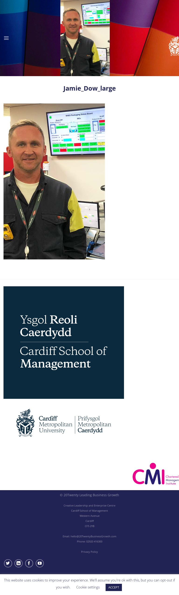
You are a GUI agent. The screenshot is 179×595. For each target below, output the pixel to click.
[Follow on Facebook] (29, 563)
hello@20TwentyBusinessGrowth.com (93, 536)
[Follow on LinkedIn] (18, 563)
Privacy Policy (89, 551)
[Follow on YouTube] (40, 563)
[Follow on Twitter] (8, 563)
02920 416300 (94, 541)
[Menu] (6, 38)
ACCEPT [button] (113, 587)
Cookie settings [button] (88, 587)
